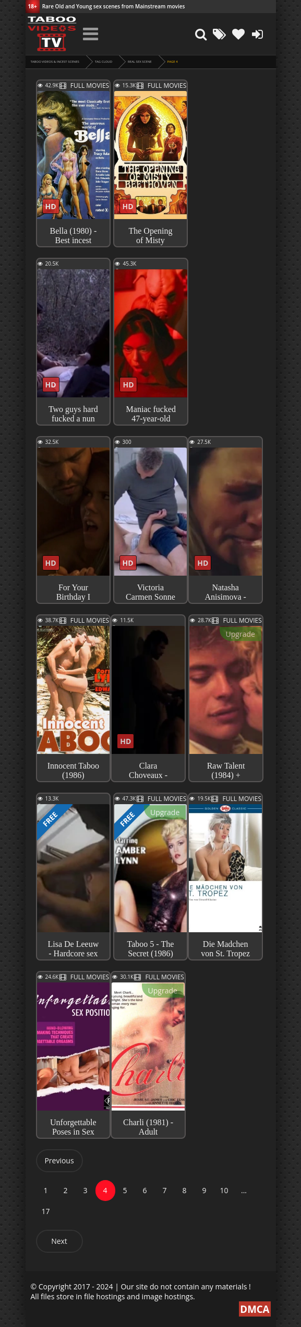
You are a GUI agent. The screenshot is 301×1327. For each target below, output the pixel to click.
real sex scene (139, 62)
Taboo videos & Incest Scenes (55, 62)
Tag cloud (103, 62)
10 (224, 1190)
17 (45, 1211)
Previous (59, 1160)
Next (59, 1241)
